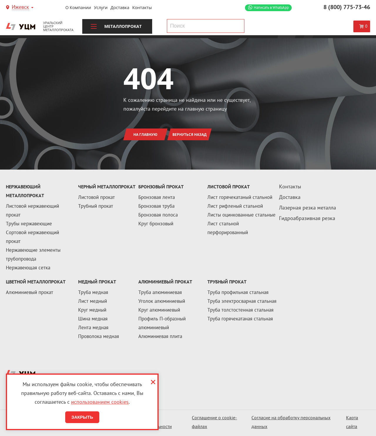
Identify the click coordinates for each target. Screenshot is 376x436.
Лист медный (92, 301)
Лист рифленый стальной (235, 206)
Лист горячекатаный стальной (239, 198)
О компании (78, 7)
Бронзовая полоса (158, 215)
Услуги (101, 7)
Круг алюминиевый (159, 310)
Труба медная (93, 293)
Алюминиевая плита (160, 337)
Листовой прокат (96, 198)
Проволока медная (98, 337)
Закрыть (82, 417)
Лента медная (93, 328)
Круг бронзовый (155, 224)
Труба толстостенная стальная (240, 310)
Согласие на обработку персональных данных (290, 422)
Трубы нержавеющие (29, 224)
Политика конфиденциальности (149, 422)
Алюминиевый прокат (29, 293)
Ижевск (20, 8)
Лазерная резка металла (307, 208)
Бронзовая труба (156, 206)
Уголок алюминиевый (161, 301)
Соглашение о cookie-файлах (214, 422)
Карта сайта (352, 422)
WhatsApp (271, 7)
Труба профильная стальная (237, 293)
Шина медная (93, 319)
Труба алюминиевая (160, 293)
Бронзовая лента (156, 198)
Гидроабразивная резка (307, 218)
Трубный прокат (95, 206)
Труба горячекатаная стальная (240, 319)
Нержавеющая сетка (28, 268)
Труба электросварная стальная (241, 301)
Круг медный (92, 310)
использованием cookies (100, 402)
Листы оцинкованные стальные (241, 215)
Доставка (119, 7)
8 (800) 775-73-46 (346, 7)
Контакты (142, 7)
